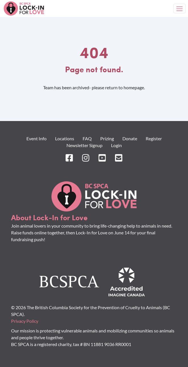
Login (116, 145)
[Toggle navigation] (179, 8)
